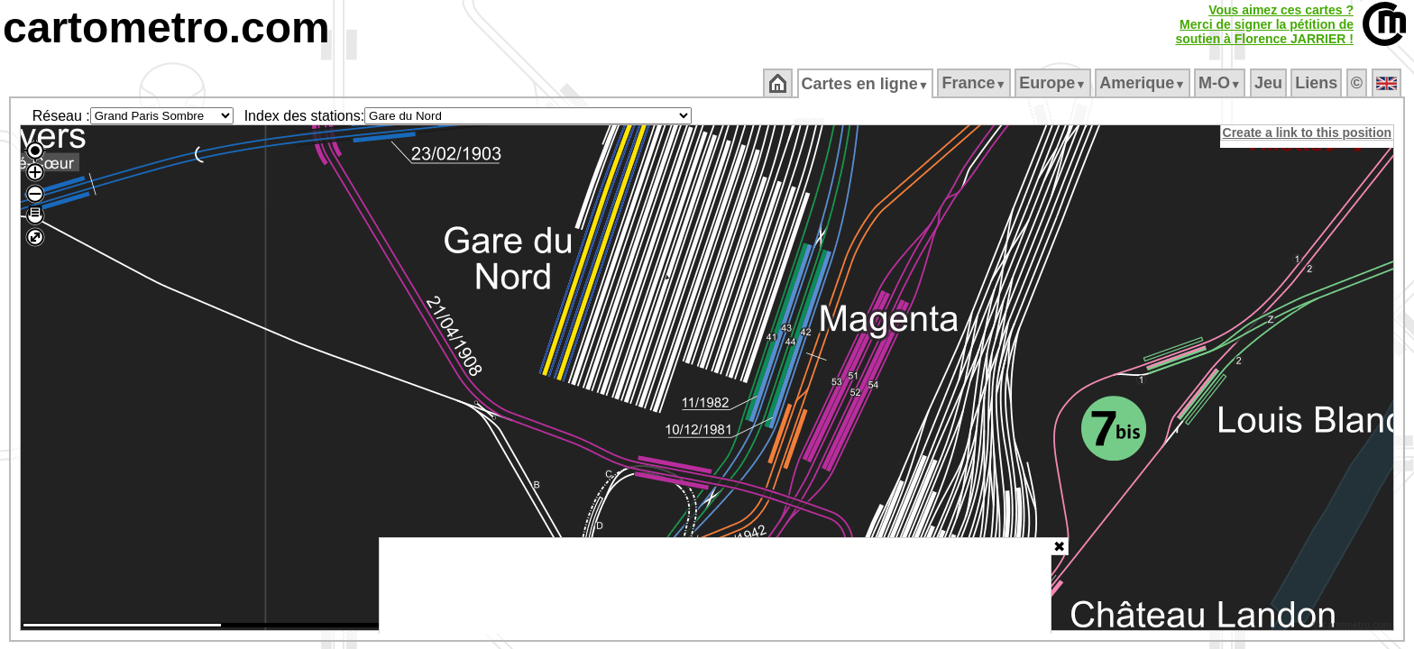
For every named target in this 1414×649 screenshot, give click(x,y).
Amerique (1144, 83)
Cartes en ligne (866, 84)
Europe (1054, 83)
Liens (1318, 83)
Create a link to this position (1308, 132)
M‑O (1221, 83)
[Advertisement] (715, 585)
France (975, 83)
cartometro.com (166, 27)
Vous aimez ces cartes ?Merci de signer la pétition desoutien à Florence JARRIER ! (1264, 24)
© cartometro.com (1353, 627)
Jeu (1269, 83)
